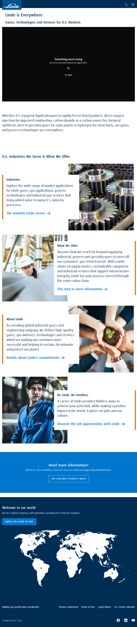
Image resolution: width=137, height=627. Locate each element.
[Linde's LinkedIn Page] (125, 621)
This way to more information (79, 307)
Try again (68, 75)
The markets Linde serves (25, 253)
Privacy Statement (68, 607)
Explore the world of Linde (19, 521)
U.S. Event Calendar (124, 607)
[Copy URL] (68, 68)
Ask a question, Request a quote (68, 478)
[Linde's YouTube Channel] (133, 621)
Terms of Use (88, 607)
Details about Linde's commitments (32, 383)
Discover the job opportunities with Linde (88, 471)
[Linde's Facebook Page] (118, 621)
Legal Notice (104, 607)
